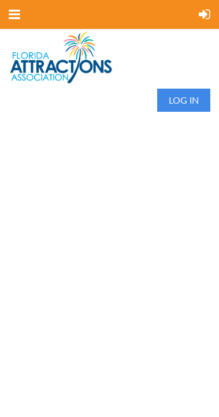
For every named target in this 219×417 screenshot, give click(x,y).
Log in (184, 99)
